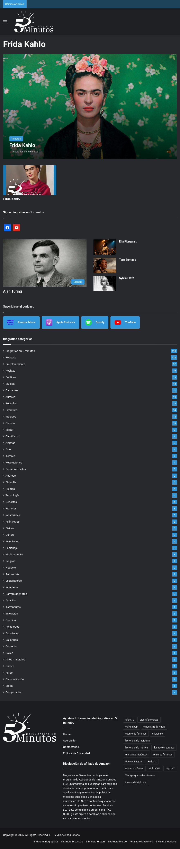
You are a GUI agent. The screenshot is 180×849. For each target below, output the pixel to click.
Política (10, 488)
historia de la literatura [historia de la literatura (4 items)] (137, 740)
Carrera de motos (16, 593)
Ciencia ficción (15, 679)
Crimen (10, 666)
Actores (10, 456)
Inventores (12, 541)
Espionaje (12, 547)
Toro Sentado (127, 259)
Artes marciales (15, 659)
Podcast (11, 357)
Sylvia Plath (126, 278)
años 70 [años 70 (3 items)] (129, 719)
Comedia (11, 646)
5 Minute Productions (67, 834)
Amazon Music (21, 322)
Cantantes (12, 390)
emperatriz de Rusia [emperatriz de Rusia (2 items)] (154, 726)
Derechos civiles (16, 469)
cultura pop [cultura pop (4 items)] (131, 726)
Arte (8, 449)
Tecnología (12, 495)
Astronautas (13, 607)
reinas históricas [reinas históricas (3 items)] (134, 768)
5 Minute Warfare (166, 841)
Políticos (11, 377)
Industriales (13, 515)
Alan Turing (12, 291)
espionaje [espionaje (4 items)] (157, 733)
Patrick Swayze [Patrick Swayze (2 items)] (133, 761)
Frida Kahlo (11, 199)
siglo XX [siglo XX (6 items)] (170, 768)
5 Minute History (95, 841)
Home (67, 734)
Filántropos (12, 521)
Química (11, 620)
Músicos (11, 416)
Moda (9, 685)
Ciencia (10, 423)
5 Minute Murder (118, 841)
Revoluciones (14, 462)
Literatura (11, 410)
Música (10, 383)
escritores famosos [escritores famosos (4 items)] (135, 733)
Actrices (11, 475)
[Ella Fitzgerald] (104, 247)
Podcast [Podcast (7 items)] (151, 761)
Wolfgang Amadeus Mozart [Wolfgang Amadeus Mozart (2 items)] (140, 775)
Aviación (11, 600)
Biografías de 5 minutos (25, 151)
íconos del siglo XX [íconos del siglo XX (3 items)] (135, 782)
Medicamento (14, 554)
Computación (14, 692)
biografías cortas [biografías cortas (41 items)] (149, 719)
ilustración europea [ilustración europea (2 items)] (164, 747)
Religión (11, 561)
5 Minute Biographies (45, 841)
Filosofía (11, 482)
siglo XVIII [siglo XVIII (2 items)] (154, 768)
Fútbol (9, 672)
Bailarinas (12, 639)
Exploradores (14, 580)
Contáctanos (71, 746)
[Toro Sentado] (104, 265)
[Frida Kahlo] (90, 106)
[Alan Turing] (45, 263)
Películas (11, 403)
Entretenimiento (15, 364)
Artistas (10, 442)
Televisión (12, 613)
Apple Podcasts (60, 322)
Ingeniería (12, 587)
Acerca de (69, 740)
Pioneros (11, 508)
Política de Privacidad (76, 753)
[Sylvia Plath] (104, 283)
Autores (10, 396)
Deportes (11, 501)
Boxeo (9, 652)
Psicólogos (12, 626)
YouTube (125, 322)
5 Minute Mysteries (141, 841)
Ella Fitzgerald (128, 241)
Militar (9, 429)
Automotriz (12, 574)
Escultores (12, 633)
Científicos (12, 436)
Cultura (10, 534)
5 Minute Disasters (72, 841)
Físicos (10, 528)
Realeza (10, 370)
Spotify (94, 322)
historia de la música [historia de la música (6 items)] (136, 747)
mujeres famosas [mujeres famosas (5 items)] (162, 754)
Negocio (11, 567)
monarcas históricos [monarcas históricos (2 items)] (136, 754)
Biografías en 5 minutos (20, 350)
